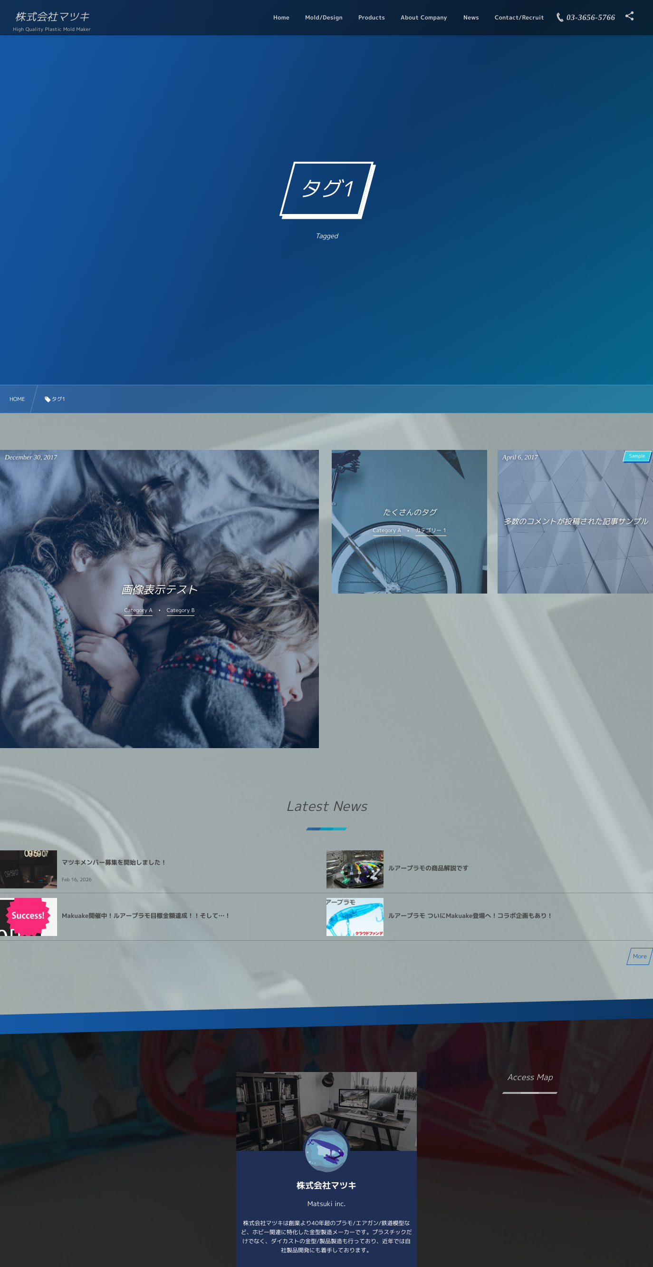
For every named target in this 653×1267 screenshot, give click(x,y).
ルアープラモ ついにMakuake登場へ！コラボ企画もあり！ (470, 916)
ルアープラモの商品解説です (428, 868)
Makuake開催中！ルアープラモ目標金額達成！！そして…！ (146, 916)
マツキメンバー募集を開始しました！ (114, 862)
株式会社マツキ (52, 17)
